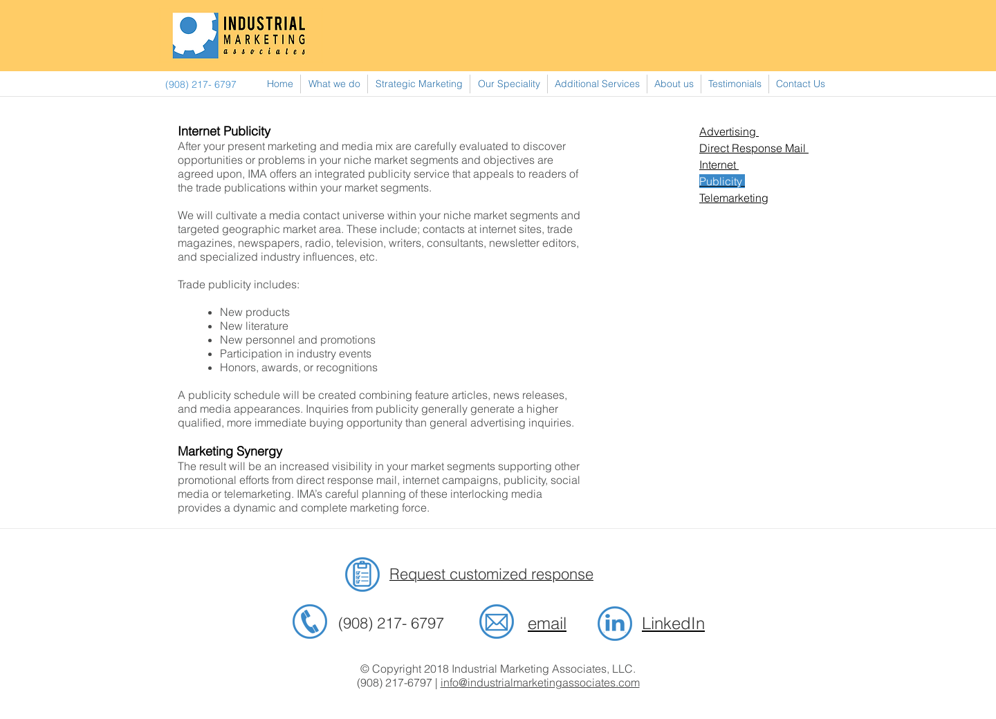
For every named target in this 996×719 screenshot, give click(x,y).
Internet (719, 164)
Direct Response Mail (754, 148)
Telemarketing (733, 198)
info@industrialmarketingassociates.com (540, 682)
